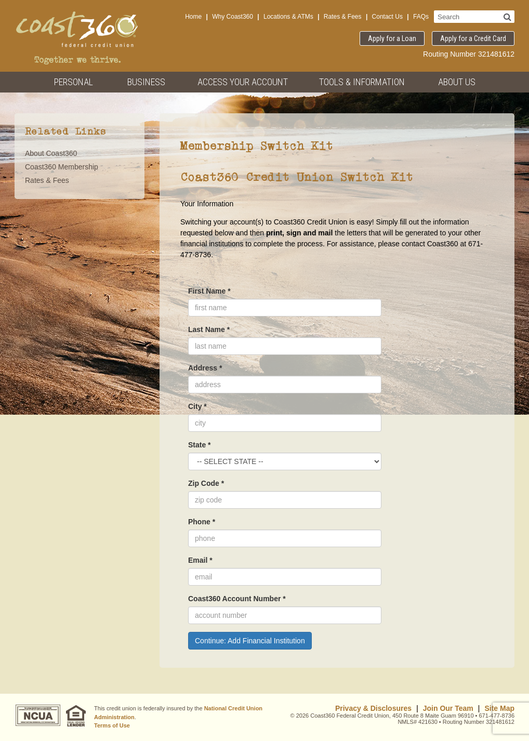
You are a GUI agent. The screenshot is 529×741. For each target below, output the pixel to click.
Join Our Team (448, 708)
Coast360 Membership (61, 167)
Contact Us (387, 16)
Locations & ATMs (288, 16)
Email (200, 560)
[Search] (507, 16)
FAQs (421, 16)
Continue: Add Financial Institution (250, 641)
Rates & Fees (343, 16)
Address (205, 368)
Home (193, 16)
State (199, 445)
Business (146, 81)
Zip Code (206, 483)
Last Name (209, 329)
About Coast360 (51, 153)
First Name (209, 291)
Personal (73, 81)
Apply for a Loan (392, 38)
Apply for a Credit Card (473, 38)
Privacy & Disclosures (373, 708)
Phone (201, 522)
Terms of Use (112, 725)
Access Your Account (242, 81)
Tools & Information (362, 81)
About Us (456, 81)
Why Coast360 (232, 16)
